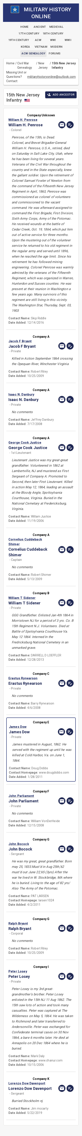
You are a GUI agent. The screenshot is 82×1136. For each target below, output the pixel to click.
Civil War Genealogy (24, 65)
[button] (31, 119)
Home (10, 63)
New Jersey (43, 65)
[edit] (70, 124)
